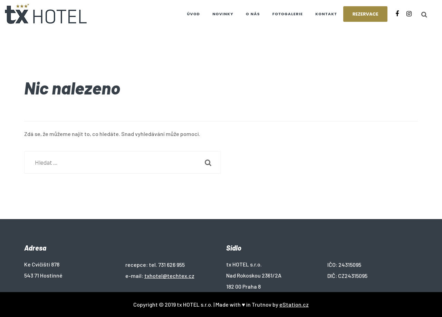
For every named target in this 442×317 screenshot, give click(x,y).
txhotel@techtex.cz (169, 275)
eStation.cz (294, 304)
